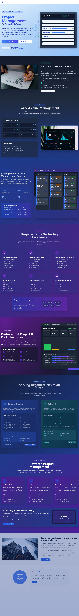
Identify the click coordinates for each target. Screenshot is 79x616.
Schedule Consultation (10, 41)
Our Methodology (25, 41)
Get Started (45, 559)
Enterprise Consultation (30, 444)
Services (62, 2)
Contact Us (68, 2)
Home (57, 2)
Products (74, 2)
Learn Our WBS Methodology (48, 90)
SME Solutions (72, 442)
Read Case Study (8, 523)
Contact (34, 581)
